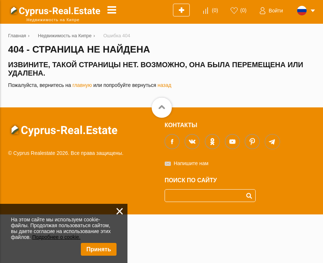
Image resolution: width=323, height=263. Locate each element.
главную (82, 85)
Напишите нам (191, 163)
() (215, 10)
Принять (98, 249)
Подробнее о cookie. (56, 237)
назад (165, 85)
